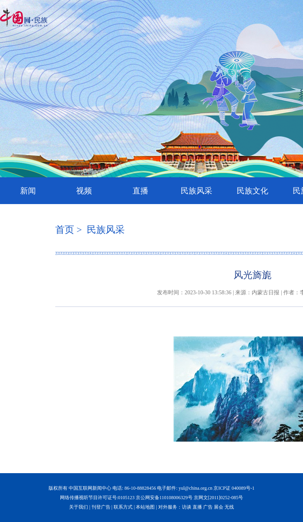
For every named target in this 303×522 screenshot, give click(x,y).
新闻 (28, 190)
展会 (218, 507)
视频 (84, 190)
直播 (140, 190)
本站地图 (145, 507)
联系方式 (123, 507)
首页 (64, 230)
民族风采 (196, 190)
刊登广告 (101, 507)
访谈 (186, 507)
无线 (229, 507)
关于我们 (78, 507)
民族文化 (252, 190)
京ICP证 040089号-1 (233, 488)
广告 (208, 507)
